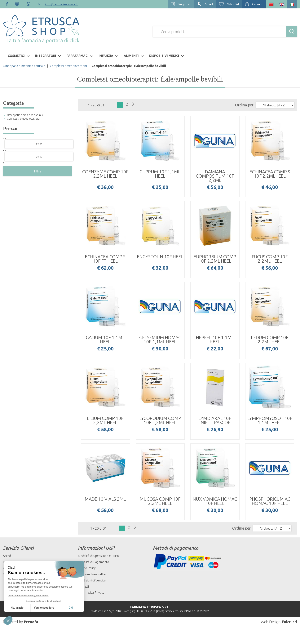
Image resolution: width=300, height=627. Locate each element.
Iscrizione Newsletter (92, 574)
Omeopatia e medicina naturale (24, 66)
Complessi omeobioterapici (68, 66)
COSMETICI (19, 55)
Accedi (7, 556)
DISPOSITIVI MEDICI (167, 55)
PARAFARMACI (81, 55)
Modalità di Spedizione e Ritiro (98, 556)
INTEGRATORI (48, 55)
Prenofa (31, 622)
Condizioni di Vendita (92, 580)
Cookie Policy (87, 568)
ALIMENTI (134, 55)
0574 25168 (148, 611)
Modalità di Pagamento (93, 562)
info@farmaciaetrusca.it (171, 611)
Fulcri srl (289, 622)
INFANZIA (109, 55)
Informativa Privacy (91, 592)
